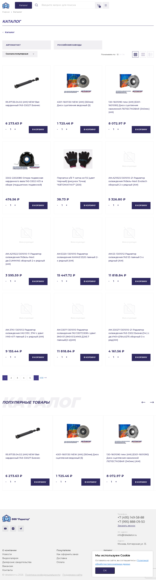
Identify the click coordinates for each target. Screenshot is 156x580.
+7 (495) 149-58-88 (131, 517)
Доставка (62, 558)
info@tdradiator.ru (127, 535)
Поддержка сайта (72, 574)
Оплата (60, 562)
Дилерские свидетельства (16, 562)
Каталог (108, 550)
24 (120, 54)
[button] (143, 402)
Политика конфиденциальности (42, 574)
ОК (105, 570)
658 (41, 378)
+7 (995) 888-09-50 (131, 522)
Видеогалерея (10, 558)
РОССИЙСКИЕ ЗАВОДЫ (69, 45)
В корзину (38, 129)
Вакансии (7, 566)
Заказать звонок (126, 525)
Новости (7, 554)
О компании (9, 550)
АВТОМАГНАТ (13, 45)
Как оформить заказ (67, 554)
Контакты (7, 570)
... (36, 378)
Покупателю (64, 550)
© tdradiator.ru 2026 (12, 574)
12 (118, 54)
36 (123, 54)
